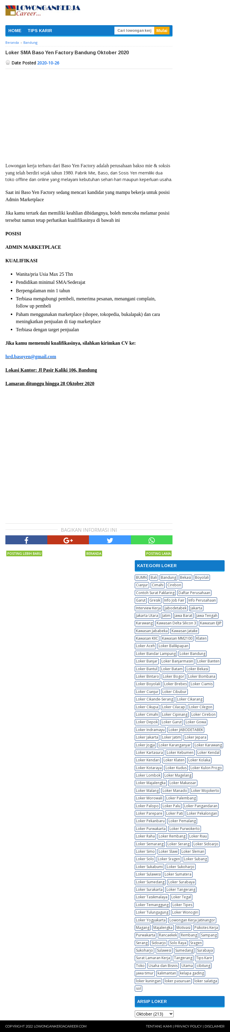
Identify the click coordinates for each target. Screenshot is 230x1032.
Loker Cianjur (147, 691)
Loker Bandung (192, 653)
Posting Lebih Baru (24, 553)
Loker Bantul (146, 668)
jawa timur (145, 973)
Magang (142, 927)
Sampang (209, 935)
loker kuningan (148, 980)
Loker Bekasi (197, 668)
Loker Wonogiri (185, 912)
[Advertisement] (88, 114)
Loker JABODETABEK (186, 729)
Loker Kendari (148, 760)
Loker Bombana (201, 676)
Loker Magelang (177, 775)
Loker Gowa (196, 721)
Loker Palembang (181, 798)
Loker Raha (145, 836)
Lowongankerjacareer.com (60, 1026)
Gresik (154, 600)
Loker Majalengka (151, 782)
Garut (141, 600)
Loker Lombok (148, 775)
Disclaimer (215, 1026)
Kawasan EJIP (211, 623)
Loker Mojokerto (205, 790)
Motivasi (183, 927)
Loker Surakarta (149, 889)
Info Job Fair (174, 600)
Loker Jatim (171, 737)
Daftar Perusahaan (194, 592)
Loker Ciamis (202, 683)
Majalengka (162, 927)
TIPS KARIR (40, 30)
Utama (187, 965)
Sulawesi (164, 950)
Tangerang (183, 957)
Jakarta (196, 608)
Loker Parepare (149, 813)
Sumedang (184, 950)
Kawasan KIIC (147, 638)
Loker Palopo (147, 805)
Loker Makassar (183, 782)
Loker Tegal (181, 897)
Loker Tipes (182, 904)
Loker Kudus (176, 767)
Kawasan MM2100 (177, 638)
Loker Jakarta (147, 737)
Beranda (93, 553)
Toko (140, 965)
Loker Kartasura (149, 752)
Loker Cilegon (200, 706)
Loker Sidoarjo (205, 843)
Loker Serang (178, 843)
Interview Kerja (148, 608)
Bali (154, 577)
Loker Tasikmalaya (151, 897)
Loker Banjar (147, 661)
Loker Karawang (208, 745)
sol (138, 988)
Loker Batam (172, 668)
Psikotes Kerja (206, 927)
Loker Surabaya (181, 882)
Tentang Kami (159, 1026)
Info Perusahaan (202, 600)
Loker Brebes (175, 683)
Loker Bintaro (147, 676)
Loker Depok (147, 721)
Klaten (201, 638)
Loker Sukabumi (149, 866)
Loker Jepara (195, 737)
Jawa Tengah (206, 615)
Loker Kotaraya (149, 767)
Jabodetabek (176, 608)
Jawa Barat (183, 615)
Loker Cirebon (203, 714)
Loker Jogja (145, 745)
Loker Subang (195, 858)
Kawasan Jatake (185, 630)
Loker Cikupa (147, 706)
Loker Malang (147, 790)
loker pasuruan (177, 980)
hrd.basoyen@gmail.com (30, 356)
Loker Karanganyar (175, 745)
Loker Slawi (168, 851)
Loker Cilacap (173, 706)
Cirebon (174, 584)
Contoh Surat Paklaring (155, 592)
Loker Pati (174, 813)
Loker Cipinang (174, 714)
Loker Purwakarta (151, 828)
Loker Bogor (173, 676)
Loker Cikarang (189, 699)
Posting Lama (158, 553)
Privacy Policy (188, 1026)
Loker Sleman (192, 851)
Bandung (168, 577)
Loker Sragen (169, 858)
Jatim (166, 615)
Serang (142, 942)
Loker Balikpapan (173, 645)
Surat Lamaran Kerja (153, 957)
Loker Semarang (150, 843)
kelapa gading (192, 973)
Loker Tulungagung (152, 912)
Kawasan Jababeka (152, 630)
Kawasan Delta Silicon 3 (176, 623)
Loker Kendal (208, 752)
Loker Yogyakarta (151, 920)
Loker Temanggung (152, 904)
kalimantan (167, 973)
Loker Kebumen (180, 752)
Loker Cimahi (147, 714)
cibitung (203, 965)
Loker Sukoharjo (180, 866)
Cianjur (142, 584)
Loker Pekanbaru (150, 820)
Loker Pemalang (182, 820)
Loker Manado (175, 790)
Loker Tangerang (181, 889)
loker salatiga (205, 980)
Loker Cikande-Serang (154, 699)
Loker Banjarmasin (177, 661)
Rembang (189, 935)
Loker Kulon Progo (206, 767)
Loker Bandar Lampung (156, 653)
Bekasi (185, 577)
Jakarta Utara (147, 615)
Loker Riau (198, 836)
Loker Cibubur (174, 691)
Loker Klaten (174, 760)
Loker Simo (145, 851)
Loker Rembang (172, 836)
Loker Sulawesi (148, 874)
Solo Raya (178, 942)
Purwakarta (145, 935)
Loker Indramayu (150, 729)
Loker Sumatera (178, 874)
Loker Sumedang (150, 882)
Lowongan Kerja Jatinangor (192, 920)
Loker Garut (172, 721)
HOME (15, 30)
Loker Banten (208, 661)
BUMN (141, 577)
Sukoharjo (144, 950)
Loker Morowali (149, 798)
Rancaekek (168, 935)
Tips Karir (204, 957)
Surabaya (205, 950)
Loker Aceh (145, 645)
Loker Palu (171, 805)
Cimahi (158, 584)
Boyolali (202, 577)
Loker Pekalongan (202, 813)
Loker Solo (145, 858)
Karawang (144, 623)
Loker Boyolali (148, 683)
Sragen (196, 942)
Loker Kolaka (199, 760)
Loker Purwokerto (185, 828)
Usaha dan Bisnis (163, 965)
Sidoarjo (159, 942)
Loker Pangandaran (200, 805)
